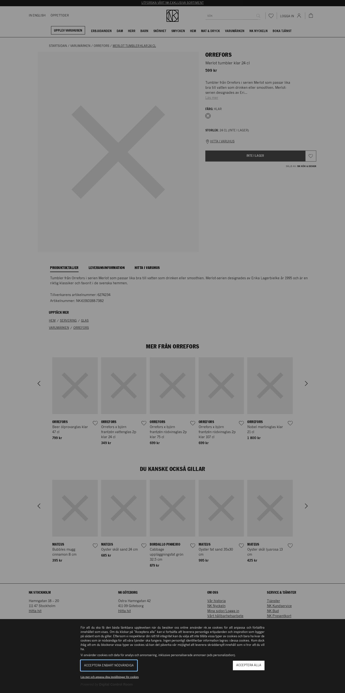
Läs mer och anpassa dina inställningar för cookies (109, 677)
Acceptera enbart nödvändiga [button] (109, 665)
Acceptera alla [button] (248, 665)
